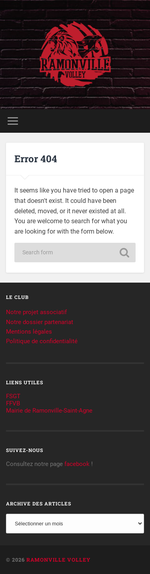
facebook (77, 464)
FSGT (13, 396)
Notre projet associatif (36, 312)
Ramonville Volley (58, 559)
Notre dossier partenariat (39, 322)
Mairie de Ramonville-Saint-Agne (49, 410)
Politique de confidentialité (42, 341)
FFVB (13, 403)
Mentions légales (29, 331)
